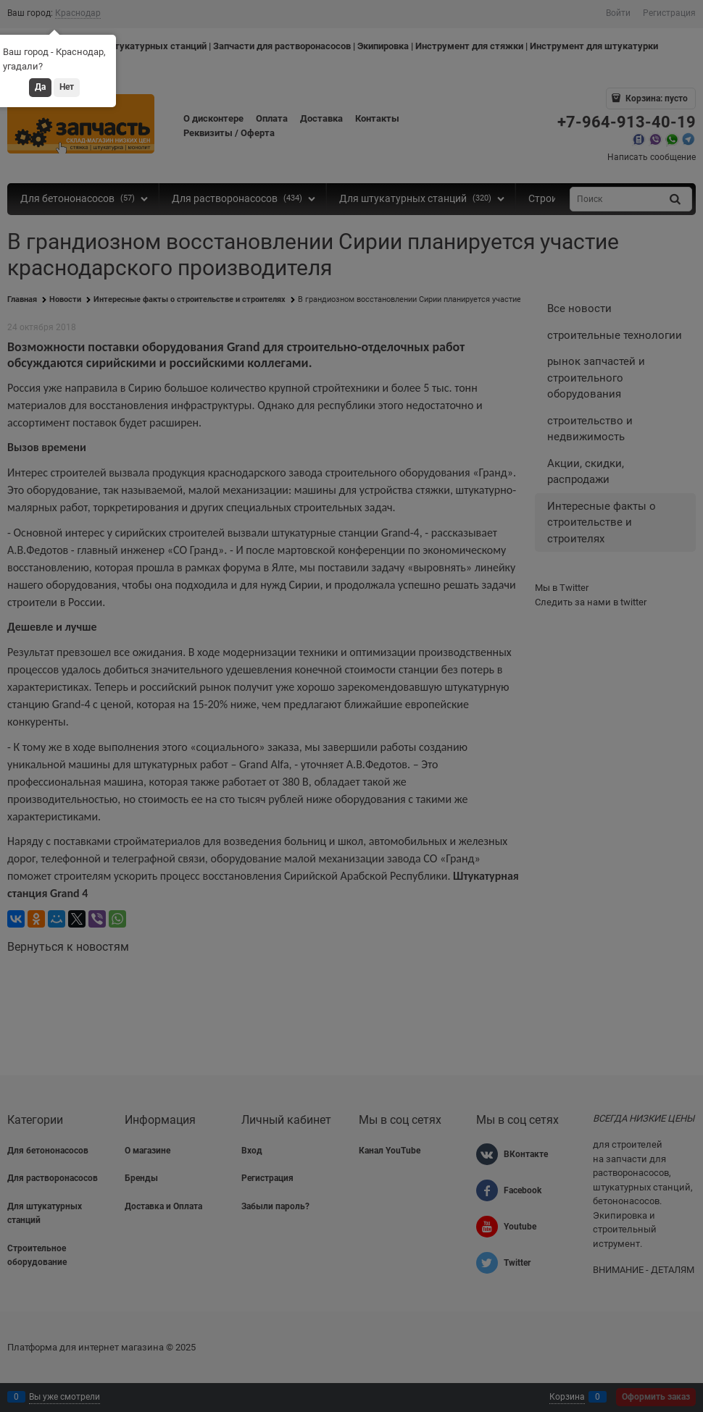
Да (40, 87)
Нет (66, 87)
